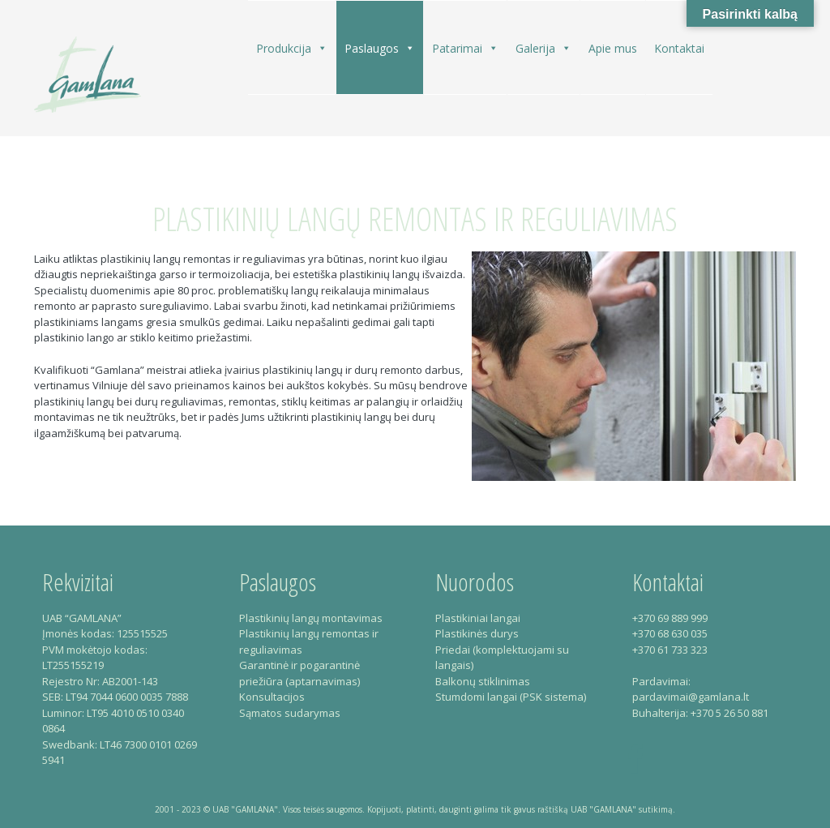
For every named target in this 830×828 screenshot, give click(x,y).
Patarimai (465, 48)
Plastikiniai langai (477, 618)
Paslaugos (379, 48)
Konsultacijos (272, 696)
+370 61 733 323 (670, 649)
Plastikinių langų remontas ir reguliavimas (415, 218)
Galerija (543, 48)
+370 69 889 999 (670, 618)
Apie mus (612, 48)
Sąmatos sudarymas (289, 713)
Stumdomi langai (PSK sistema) (510, 696)
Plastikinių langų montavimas (311, 618)
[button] (321, 48)
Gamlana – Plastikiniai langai (87, 74)
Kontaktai (679, 48)
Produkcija (291, 48)
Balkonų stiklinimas (482, 681)
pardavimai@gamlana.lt (690, 696)
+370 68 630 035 (670, 633)
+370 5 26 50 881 (729, 713)
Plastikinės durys (477, 633)
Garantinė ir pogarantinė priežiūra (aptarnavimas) (299, 673)
